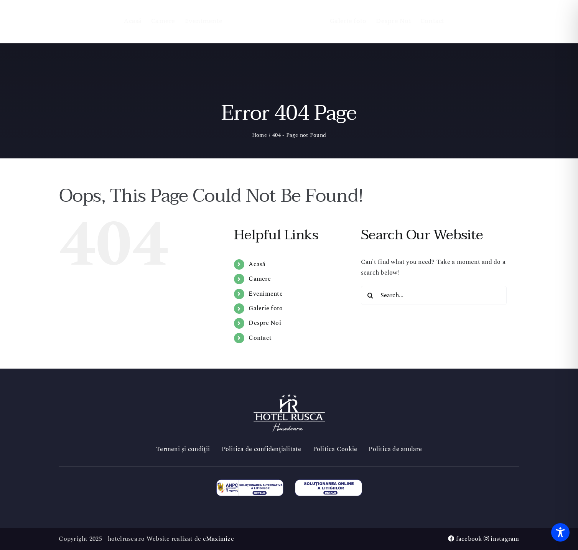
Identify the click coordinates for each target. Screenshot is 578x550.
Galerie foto (266, 308)
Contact (260, 338)
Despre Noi (265, 323)
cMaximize (218, 538)
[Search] (370, 295)
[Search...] (434, 295)
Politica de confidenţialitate (261, 449)
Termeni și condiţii (183, 449)
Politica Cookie (335, 449)
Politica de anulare (395, 449)
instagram (501, 538)
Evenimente (265, 293)
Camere (259, 278)
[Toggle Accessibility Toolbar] (560, 532)
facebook (465, 538)
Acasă (257, 264)
